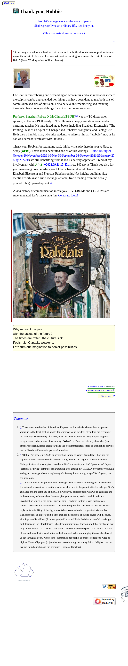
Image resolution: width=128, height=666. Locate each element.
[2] (76, 116)
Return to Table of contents (101, 390)
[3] (51, 182)
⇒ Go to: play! (105, 396)
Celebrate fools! (68, 195)
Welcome (8, 3)
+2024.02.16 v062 (96, 386)
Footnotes (21, 419)
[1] (114, 41)
